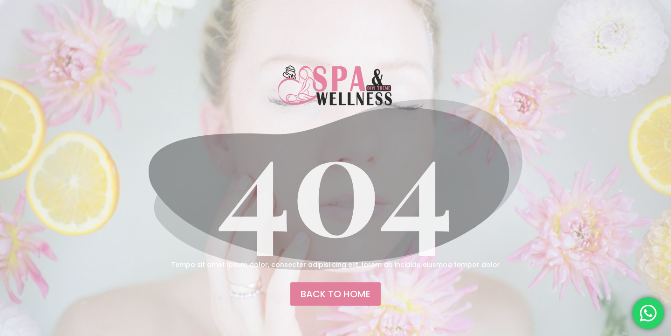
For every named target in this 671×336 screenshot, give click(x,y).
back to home (335, 294)
